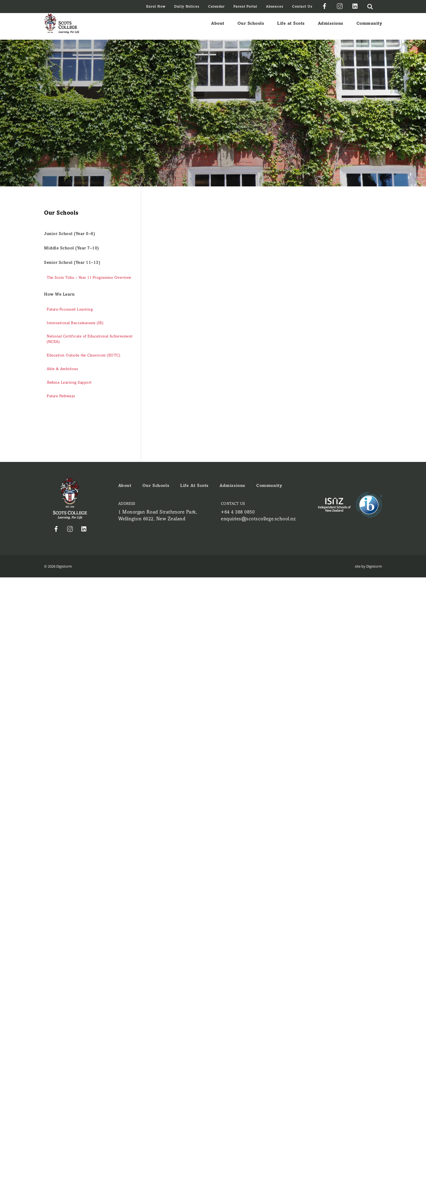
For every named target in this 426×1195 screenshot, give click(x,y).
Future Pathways (61, 396)
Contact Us (302, 6)
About (217, 26)
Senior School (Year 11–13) (72, 262)
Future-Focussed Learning (70, 309)
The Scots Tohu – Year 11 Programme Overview (89, 277)
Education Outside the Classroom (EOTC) (83, 355)
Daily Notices (186, 6)
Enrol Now (155, 6)
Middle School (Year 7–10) (71, 248)
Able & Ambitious (62, 369)
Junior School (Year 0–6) (69, 233)
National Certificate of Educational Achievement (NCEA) (90, 339)
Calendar (216, 6)
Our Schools (250, 26)
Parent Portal (245, 6)
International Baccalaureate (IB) (75, 323)
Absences (274, 6)
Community (369, 26)
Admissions (330, 26)
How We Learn (59, 294)
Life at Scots (291, 26)
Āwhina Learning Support (69, 382)
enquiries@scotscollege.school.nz (258, 519)
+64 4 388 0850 (238, 512)
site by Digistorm (368, 566)
